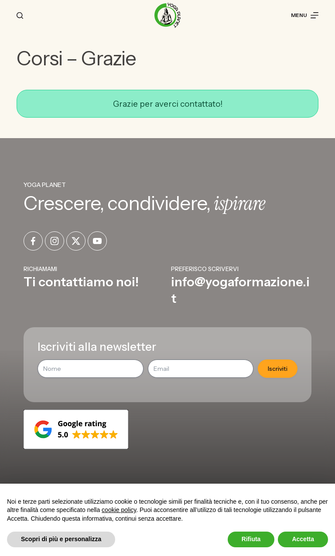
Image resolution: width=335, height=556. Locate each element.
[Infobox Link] (94, 285)
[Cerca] (20, 15)
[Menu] (304, 15)
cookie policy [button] (119, 509)
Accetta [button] (303, 539)
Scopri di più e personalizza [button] (61, 539)
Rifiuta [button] (251, 539)
